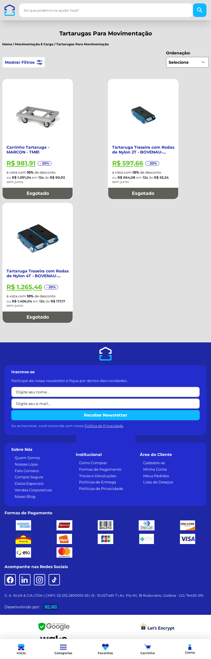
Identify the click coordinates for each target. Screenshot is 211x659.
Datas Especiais (29, 483)
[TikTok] (54, 579)
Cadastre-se (154, 462)
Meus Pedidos (156, 476)
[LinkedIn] (25, 579)
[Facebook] (10, 579)
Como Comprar (93, 462)
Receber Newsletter (105, 415)
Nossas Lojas (26, 464)
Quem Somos (27, 457)
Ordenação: (178, 53)
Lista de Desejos (158, 482)
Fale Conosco (27, 470)
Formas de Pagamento (100, 469)
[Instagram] (39, 579)
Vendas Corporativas (33, 490)
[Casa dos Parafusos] (10, 10)
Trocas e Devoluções (97, 476)
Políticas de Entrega (97, 482)
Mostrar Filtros (23, 62)
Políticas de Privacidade (101, 488)
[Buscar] (199, 10)
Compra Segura (29, 477)
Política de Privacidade (103, 426)
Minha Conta (155, 469)
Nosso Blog (25, 496)
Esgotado (38, 193)
